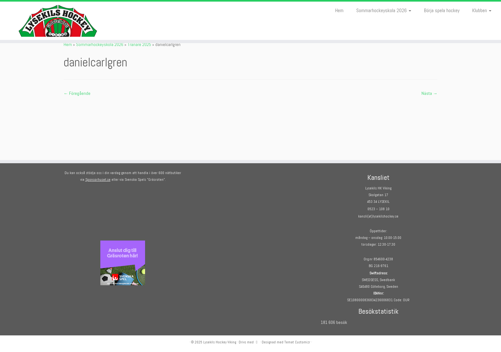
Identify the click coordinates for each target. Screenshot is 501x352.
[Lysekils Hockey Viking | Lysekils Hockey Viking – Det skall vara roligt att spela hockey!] (58, 21)
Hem (339, 10)
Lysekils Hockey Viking (219, 342)
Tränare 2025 (139, 44)
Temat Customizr (297, 342)
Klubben (481, 10)
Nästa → (429, 93)
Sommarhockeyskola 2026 (383, 10)
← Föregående (77, 93)
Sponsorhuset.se (98, 179)
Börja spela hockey (441, 10)
